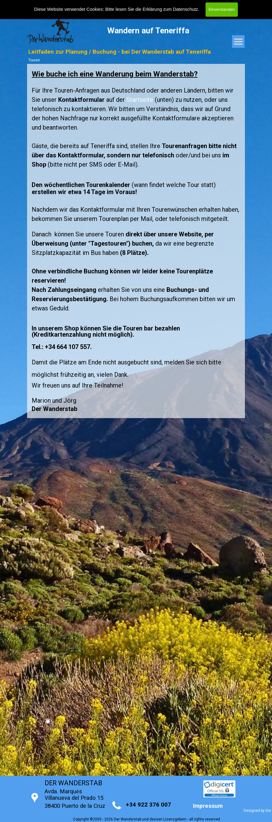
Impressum (208, 806)
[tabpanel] (136, 240)
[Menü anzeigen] (238, 41)
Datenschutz (185, 9)
